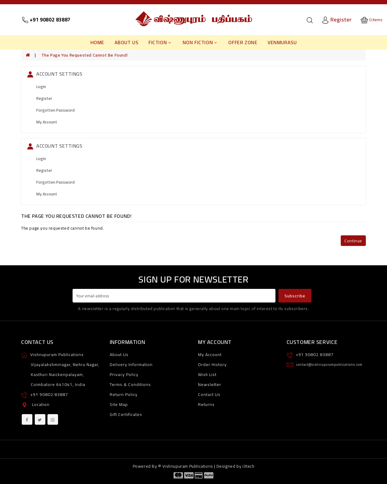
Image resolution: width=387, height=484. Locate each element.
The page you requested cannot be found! (84, 55)
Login (41, 86)
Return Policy (124, 394)
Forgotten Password (55, 110)
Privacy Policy (124, 374)
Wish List (207, 374)
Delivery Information (131, 364)
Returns (206, 404)
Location (41, 404)
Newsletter (209, 384)
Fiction (159, 42)
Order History (212, 364)
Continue (353, 241)
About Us (126, 42)
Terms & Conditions (130, 384)
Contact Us (209, 394)
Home (97, 42)
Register (44, 98)
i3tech (248, 466)
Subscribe (295, 296)
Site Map (119, 404)
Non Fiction (200, 42)
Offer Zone (242, 42)
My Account (46, 122)
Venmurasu (282, 42)
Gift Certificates (126, 414)
